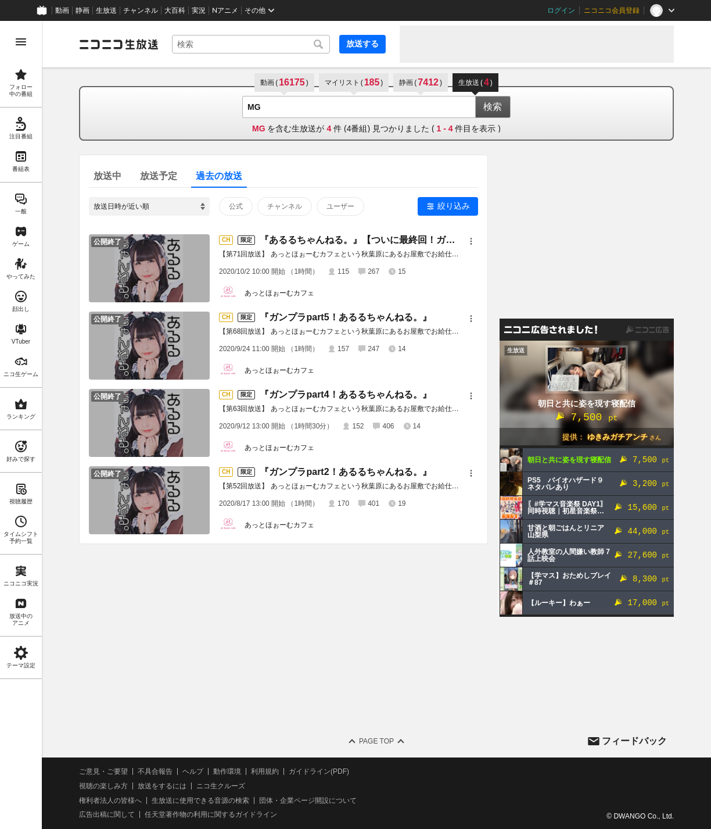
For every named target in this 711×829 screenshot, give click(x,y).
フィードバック (634, 741)
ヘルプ (192, 771)
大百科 (174, 10)
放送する (362, 43)
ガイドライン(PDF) (319, 771)
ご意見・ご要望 (103, 771)
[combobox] (251, 44)
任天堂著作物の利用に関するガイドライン (211, 814)
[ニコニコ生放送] (118, 44)
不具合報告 (155, 771)
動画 (62, 10)
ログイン (561, 10)
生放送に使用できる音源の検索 (200, 800)
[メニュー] (471, 241)
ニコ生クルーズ (220, 785)
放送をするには (162, 785)
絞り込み (453, 205)
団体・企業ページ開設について (308, 800)
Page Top (376, 741)
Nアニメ (225, 10)
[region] (21, 425)
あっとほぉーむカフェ (279, 293)
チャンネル (140, 10)
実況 (199, 10)
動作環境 (227, 771)
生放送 (106, 10)
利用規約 (265, 771)
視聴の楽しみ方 (103, 786)
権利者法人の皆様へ (110, 800)
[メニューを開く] (21, 41)
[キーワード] (251, 44)
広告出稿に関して (107, 814)
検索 (492, 107)
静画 (82, 10)
